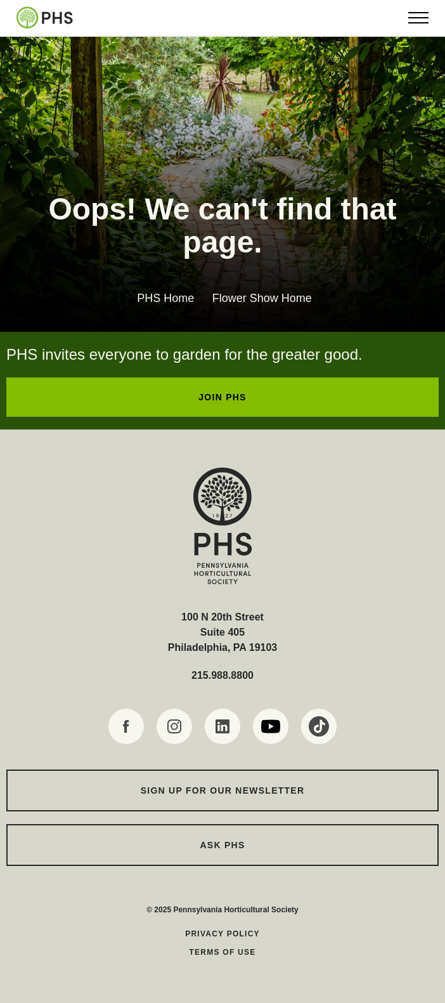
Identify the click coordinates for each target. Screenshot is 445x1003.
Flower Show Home (262, 298)
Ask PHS (222, 845)
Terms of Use (222, 952)
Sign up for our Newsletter (223, 790)
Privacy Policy (222, 933)
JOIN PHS (222, 397)
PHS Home (165, 298)
